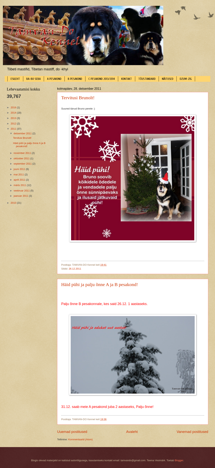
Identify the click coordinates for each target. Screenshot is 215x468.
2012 (14, 123)
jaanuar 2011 (21, 195)
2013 (14, 118)
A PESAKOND (54, 79)
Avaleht (132, 432)
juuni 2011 (20, 169)
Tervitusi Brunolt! (78, 97)
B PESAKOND (75, 79)
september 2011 (23, 163)
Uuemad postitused (72, 432)
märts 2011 (20, 185)
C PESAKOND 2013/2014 (102, 79)
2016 (14, 107)
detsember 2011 (23, 133)
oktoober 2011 (22, 158)
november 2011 (23, 153)
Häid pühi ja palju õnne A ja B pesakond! (99, 284)
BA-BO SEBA (33, 79)
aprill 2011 (20, 179)
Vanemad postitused (192, 432)
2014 (14, 112)
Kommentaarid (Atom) (80, 439)
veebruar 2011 (22, 190)
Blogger (179, 460)
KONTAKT (126, 79)
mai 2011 (19, 174)
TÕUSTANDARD (147, 79)
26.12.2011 (75, 268)
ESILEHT (15, 79)
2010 (14, 202)
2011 (14, 128)
